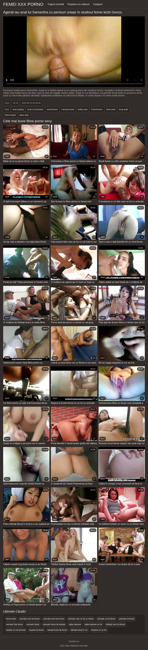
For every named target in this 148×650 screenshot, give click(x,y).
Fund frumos (96, 109)
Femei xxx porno (23, 4)
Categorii (97, 4)
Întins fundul (10, 115)
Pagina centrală (56, 4)
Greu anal (110, 109)
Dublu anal (82, 109)
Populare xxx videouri (78, 4)
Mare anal (24, 115)
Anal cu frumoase (35, 109)
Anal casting (18, 109)
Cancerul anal (67, 109)
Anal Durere (52, 109)
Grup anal (123, 109)
